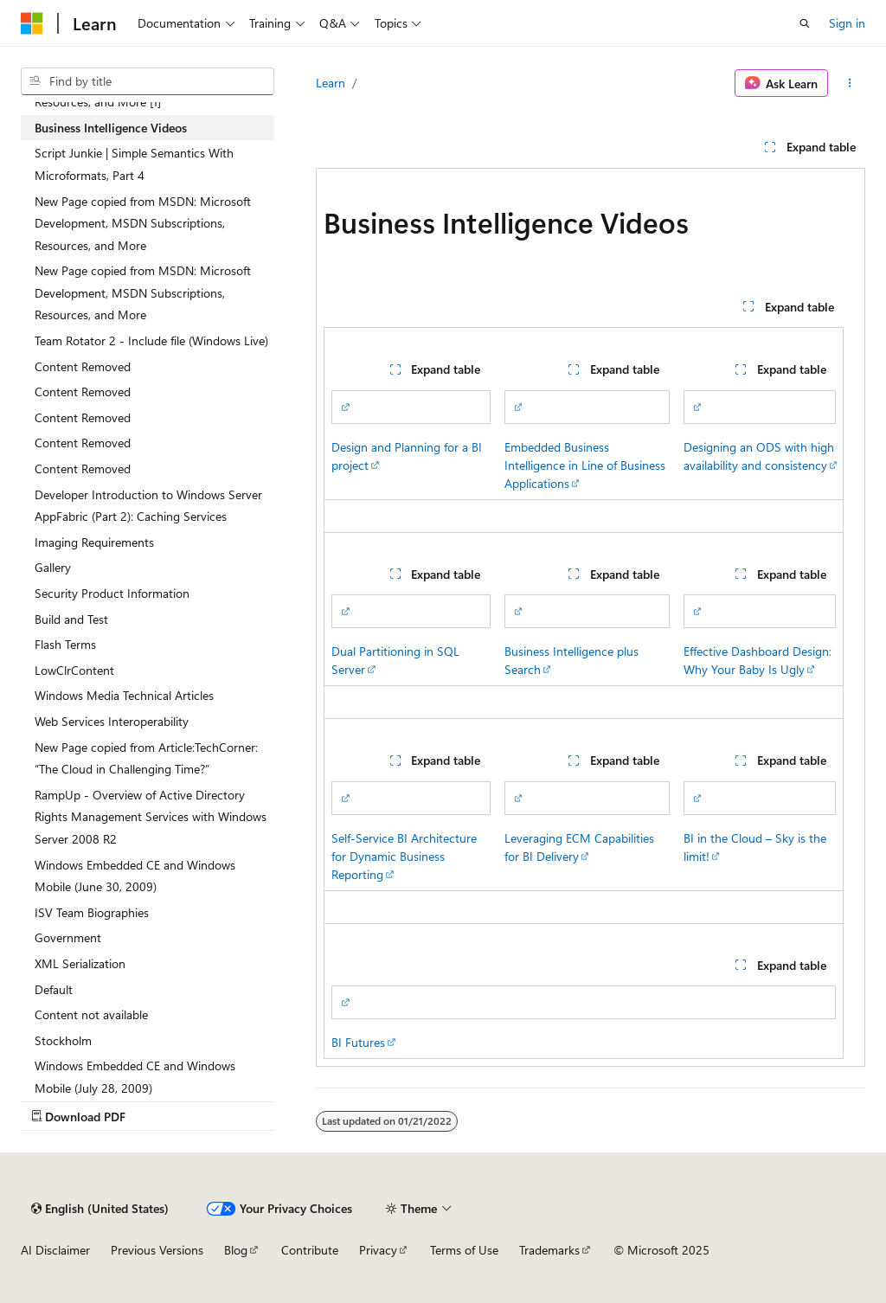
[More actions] (850, 83)
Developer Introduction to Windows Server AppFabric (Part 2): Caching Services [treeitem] (148, 505)
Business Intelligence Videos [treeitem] (111, 127)
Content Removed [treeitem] (83, 366)
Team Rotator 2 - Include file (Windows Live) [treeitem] (151, 340)
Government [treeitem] (68, 937)
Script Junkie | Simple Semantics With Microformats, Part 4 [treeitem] (134, 163)
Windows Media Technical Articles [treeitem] (124, 695)
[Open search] (804, 23)
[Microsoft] (32, 23)
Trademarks (549, 1250)
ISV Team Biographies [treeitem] (92, 912)
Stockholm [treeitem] (63, 1040)
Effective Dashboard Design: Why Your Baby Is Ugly (757, 660)
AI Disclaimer (55, 1250)
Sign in (847, 23)
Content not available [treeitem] (91, 1014)
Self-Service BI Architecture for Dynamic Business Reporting (404, 856)
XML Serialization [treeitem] (80, 963)
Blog (235, 1250)
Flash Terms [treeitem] (65, 644)
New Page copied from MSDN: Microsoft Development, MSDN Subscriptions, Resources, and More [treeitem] (143, 223)
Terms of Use (464, 1250)
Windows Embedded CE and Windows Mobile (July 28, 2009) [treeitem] (135, 1076)
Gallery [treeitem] (53, 567)
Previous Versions (157, 1250)
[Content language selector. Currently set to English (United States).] (100, 1209)
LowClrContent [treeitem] (74, 670)
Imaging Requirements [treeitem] (94, 542)
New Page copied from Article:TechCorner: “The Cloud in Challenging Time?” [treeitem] (146, 758)
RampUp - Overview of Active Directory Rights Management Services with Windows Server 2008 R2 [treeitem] (150, 816)
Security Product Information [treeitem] (112, 593)
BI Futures (358, 1042)
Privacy (378, 1250)
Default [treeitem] (54, 989)
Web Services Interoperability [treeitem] (112, 721)
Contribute (309, 1250)
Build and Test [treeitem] (71, 619)
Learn (330, 82)
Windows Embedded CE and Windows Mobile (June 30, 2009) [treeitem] (135, 876)
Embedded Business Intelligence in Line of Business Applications (584, 465)
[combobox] (147, 81)
